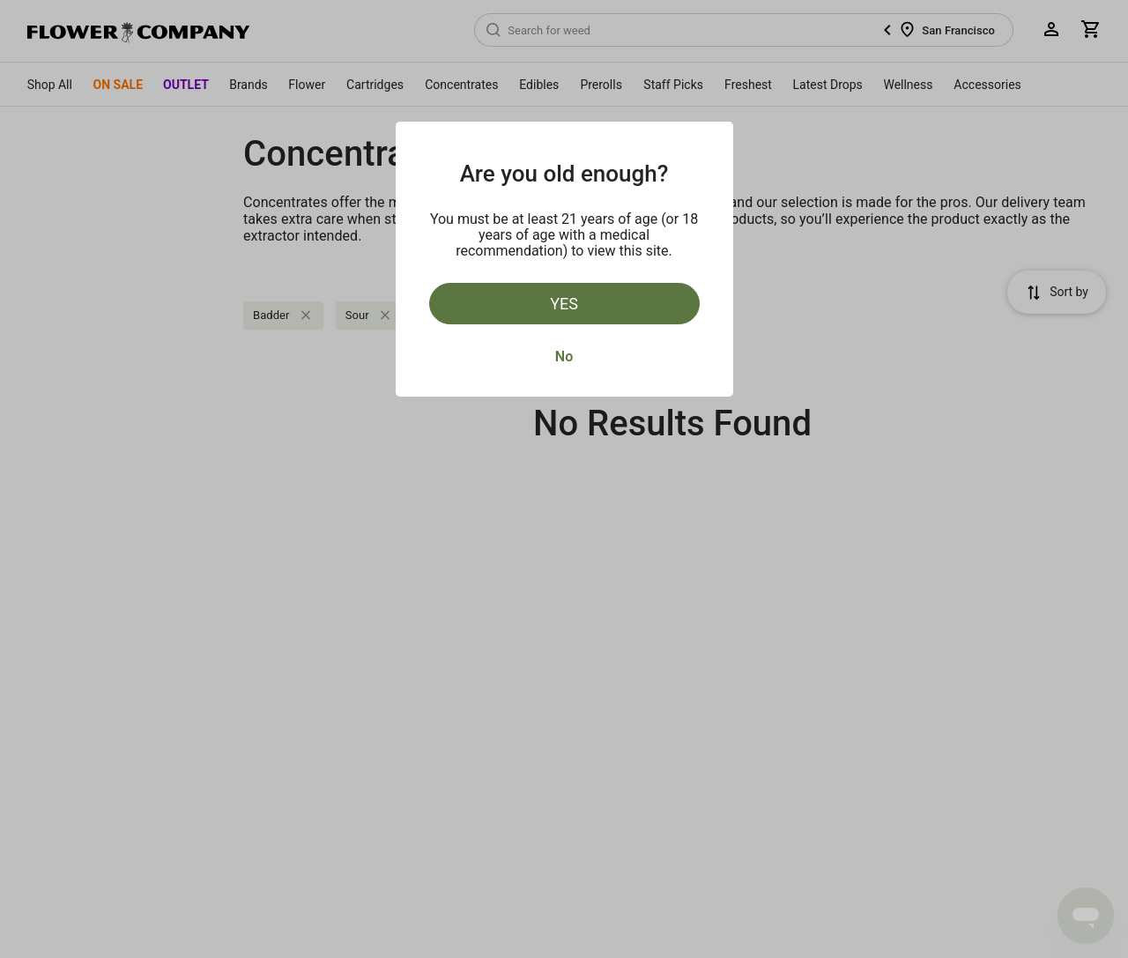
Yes (564, 303)
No (564, 356)
